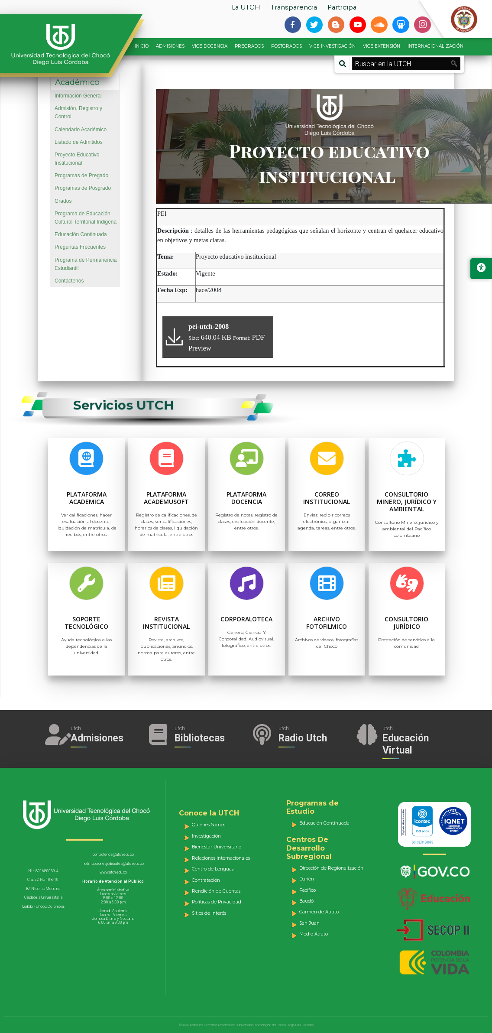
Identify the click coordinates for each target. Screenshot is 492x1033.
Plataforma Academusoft (166, 498)
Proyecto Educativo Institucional (77, 159)
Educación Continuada (81, 234)
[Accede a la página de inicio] (65, 44)
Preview (199, 348)
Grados (63, 201)
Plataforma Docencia (246, 498)
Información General (78, 96)
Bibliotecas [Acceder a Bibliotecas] (200, 738)
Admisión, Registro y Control (78, 112)
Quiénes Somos (208, 825)
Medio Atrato (313, 934)
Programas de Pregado (81, 175)
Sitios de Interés (209, 913)
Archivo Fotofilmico (326, 622)
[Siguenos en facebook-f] (293, 24)
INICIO (142, 46)
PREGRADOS (249, 46)
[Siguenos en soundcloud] (379, 24)
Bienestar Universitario (216, 847)
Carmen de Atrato (319, 912)
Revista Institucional (166, 622)
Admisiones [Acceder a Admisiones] (97, 738)
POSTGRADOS (286, 46)
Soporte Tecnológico (86, 622)
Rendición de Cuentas (216, 891)
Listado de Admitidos (79, 142)
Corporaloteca (246, 619)
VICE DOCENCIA (209, 46)
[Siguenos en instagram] (422, 24)
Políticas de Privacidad (216, 902)
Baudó (306, 901)
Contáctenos (69, 281)
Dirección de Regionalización (331, 868)
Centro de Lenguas (212, 869)
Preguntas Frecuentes (80, 247)
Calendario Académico (81, 130)
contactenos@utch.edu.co (113, 854)
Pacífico (307, 890)
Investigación (206, 836)
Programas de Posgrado (83, 188)
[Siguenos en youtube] (358, 24)
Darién (306, 879)
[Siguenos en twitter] (314, 24)
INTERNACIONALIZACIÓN (435, 46)
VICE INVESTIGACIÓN (332, 46)
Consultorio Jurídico (406, 622)
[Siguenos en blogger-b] (336, 24)
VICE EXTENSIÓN (381, 46)
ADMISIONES (170, 46)
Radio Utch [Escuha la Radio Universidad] (302, 738)
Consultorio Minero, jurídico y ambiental (407, 501)
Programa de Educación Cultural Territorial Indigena (86, 218)
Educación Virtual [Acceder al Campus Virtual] (405, 744)
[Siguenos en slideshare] (400, 24)
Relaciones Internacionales (221, 858)
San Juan (309, 923)
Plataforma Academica (87, 498)
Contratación (206, 880)
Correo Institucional (326, 498)
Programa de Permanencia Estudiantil (86, 264)
